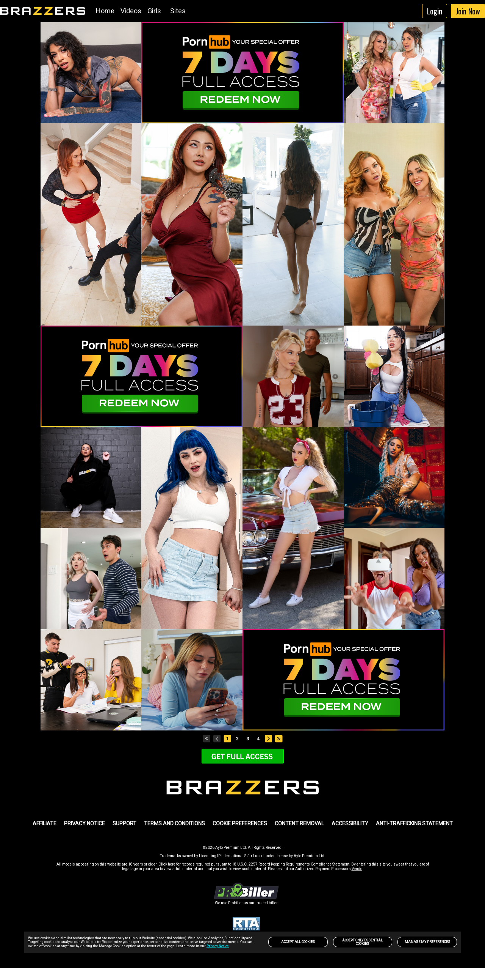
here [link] (171, 864)
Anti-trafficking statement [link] (414, 823)
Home (105, 11)
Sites (178, 11)
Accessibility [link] (350, 823)
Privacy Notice (218, 946)
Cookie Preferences (240, 823)
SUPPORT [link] (124, 823)
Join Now (468, 11)
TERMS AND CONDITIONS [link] (174, 823)
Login (434, 11)
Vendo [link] (357, 869)
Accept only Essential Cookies (362, 942)
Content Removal (299, 823)
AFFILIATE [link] (44, 823)
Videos (130, 11)
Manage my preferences (427, 942)
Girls (154, 11)
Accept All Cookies (298, 942)
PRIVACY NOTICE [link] (84, 823)
